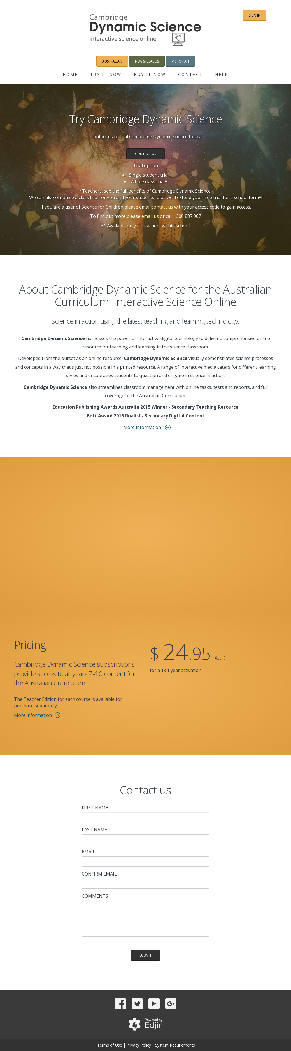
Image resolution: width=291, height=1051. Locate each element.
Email (88, 852)
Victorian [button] (180, 61)
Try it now (106, 74)
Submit (145, 955)
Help (221, 74)
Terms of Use (109, 1045)
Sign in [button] (254, 15)
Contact (190, 74)
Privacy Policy (138, 1045)
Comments (95, 896)
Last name (94, 829)
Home (70, 74)
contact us (162, 207)
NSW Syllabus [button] (147, 61)
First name (95, 808)
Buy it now (150, 74)
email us (150, 216)
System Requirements (175, 1045)
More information (142, 427)
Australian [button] (112, 61)
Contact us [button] (145, 153)
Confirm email (99, 874)
